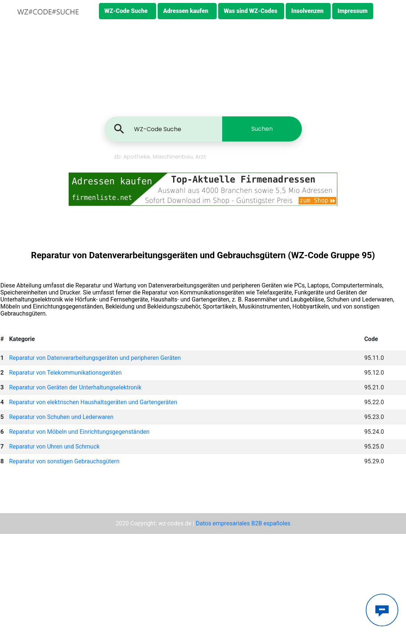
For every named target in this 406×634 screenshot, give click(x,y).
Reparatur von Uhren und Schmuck (54, 446)
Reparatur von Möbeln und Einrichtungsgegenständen (79, 431)
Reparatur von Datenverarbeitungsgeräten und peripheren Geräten (95, 357)
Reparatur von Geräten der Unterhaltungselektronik (75, 387)
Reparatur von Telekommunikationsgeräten (65, 372)
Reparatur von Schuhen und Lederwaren (61, 416)
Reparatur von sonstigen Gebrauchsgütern (64, 461)
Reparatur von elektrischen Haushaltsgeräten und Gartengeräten (93, 402)
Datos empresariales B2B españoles (243, 523)
